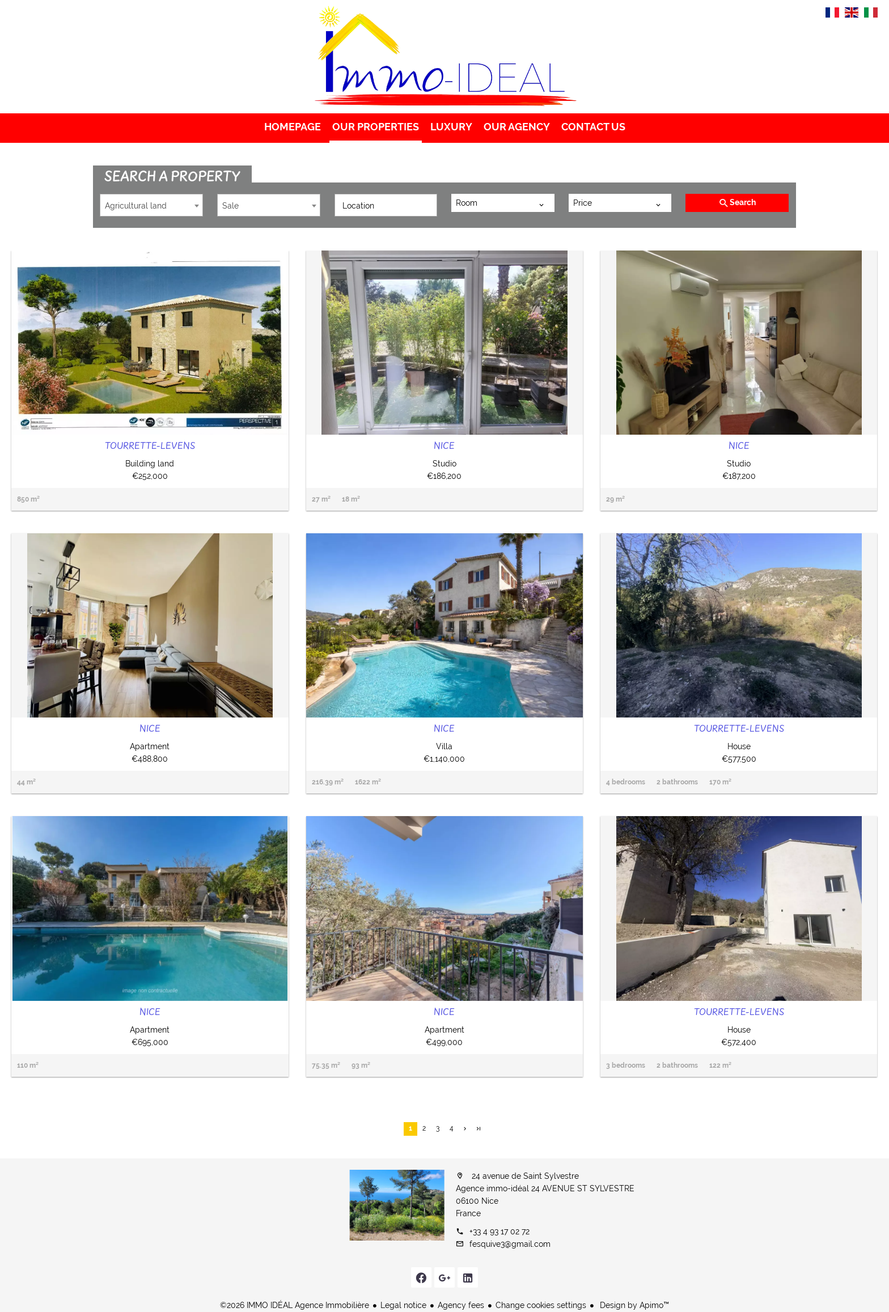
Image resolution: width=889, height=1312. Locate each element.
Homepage (444, 57)
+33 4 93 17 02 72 (499, 1231)
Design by (633, 1305)
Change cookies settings (541, 1305)
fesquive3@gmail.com (510, 1244)
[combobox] (151, 205)
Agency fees (461, 1305)
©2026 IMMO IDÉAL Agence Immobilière (294, 1305)
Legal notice (403, 1305)
